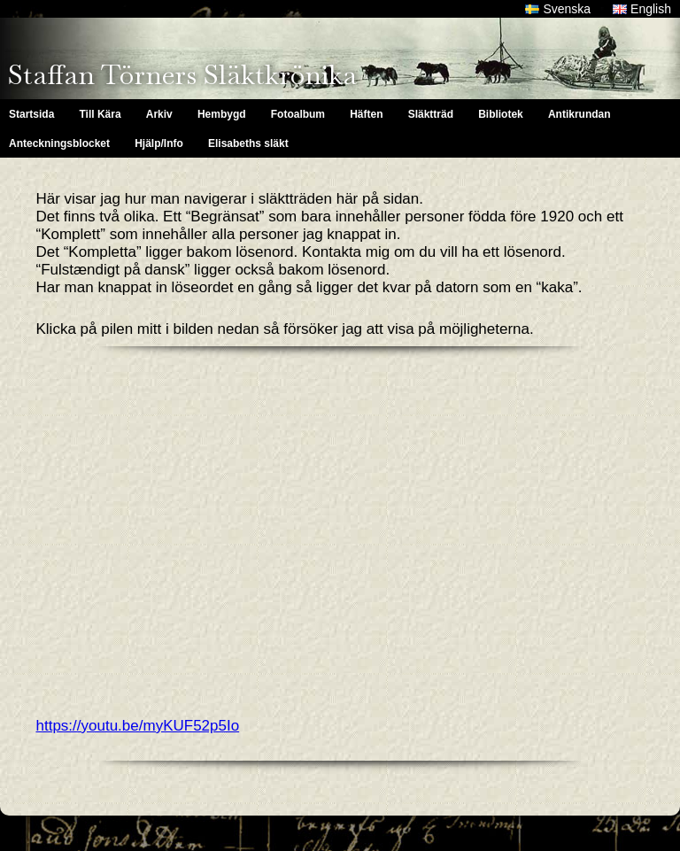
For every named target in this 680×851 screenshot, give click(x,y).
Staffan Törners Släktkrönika (182, 74)
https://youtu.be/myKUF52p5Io (138, 725)
